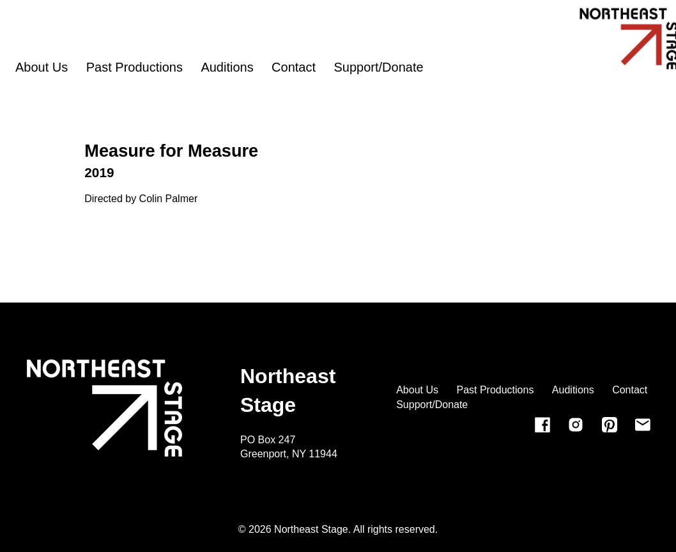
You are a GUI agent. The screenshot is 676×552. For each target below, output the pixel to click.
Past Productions (134, 67)
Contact (294, 67)
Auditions (227, 67)
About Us (41, 67)
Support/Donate (379, 67)
